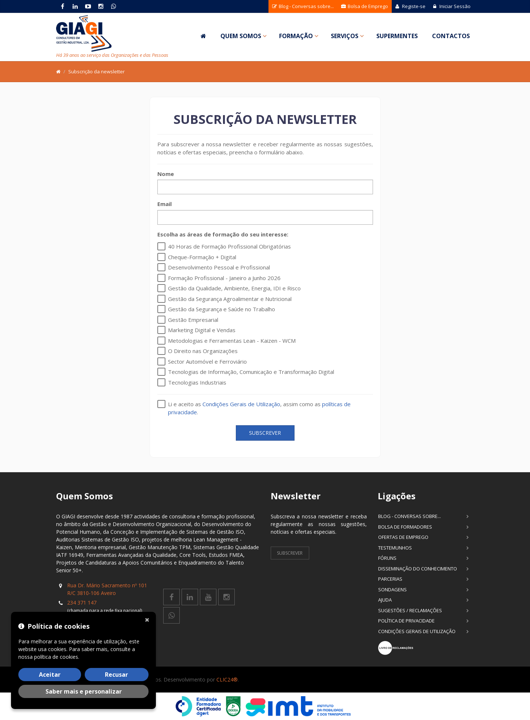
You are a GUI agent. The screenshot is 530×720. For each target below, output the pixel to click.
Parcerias (390, 579)
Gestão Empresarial (193, 319)
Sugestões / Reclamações (410, 610)
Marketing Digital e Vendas (201, 330)
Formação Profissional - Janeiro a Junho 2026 (224, 278)
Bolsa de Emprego (364, 6)
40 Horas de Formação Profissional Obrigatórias (229, 246)
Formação (296, 36)
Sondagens (392, 589)
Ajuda (385, 599)
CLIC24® (227, 679)
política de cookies (56, 656)
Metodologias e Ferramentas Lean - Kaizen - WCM (232, 340)
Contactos (451, 36)
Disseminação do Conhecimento (417, 568)
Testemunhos (395, 547)
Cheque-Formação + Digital (202, 257)
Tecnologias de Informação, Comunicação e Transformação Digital (251, 371)
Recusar (116, 675)
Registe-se (410, 6)
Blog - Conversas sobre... (303, 6)
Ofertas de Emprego (403, 537)
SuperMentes (397, 36)
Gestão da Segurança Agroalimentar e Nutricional (230, 298)
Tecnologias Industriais (197, 382)
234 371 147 (81, 602)
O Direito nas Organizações (203, 351)
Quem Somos (240, 36)
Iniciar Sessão (452, 6)
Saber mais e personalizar (83, 691)
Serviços (344, 36)
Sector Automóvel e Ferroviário (207, 361)
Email (164, 203)
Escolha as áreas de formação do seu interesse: (222, 234)
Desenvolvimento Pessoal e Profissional (219, 267)
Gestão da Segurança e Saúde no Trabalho (221, 309)
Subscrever (265, 432)
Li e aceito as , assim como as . (259, 408)
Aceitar (50, 675)
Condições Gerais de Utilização (241, 404)
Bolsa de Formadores (405, 527)
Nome (165, 173)
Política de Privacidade (406, 620)
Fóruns (387, 558)
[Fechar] (148, 619)
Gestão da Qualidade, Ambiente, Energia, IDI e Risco (234, 288)
